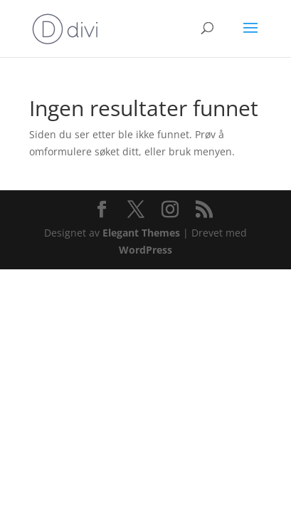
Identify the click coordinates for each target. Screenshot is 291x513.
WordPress (145, 249)
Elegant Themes (141, 232)
